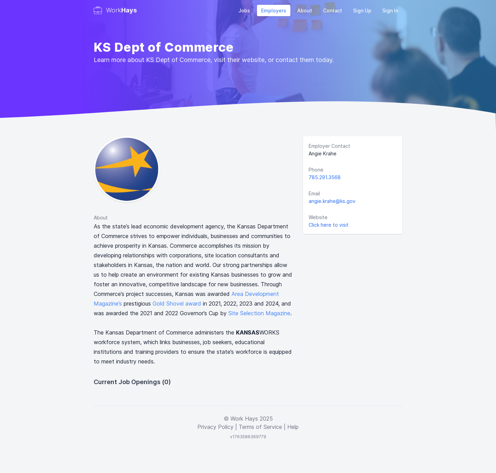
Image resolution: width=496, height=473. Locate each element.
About (304, 10)
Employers (273, 10)
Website (318, 217)
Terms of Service (260, 426)
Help (293, 426)
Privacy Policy (215, 426)
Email (314, 193)
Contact (332, 10)
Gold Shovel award (177, 303)
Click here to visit (329, 225)
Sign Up (362, 10)
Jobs (244, 10)
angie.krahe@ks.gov (332, 201)
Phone (316, 170)
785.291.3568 (325, 177)
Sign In (390, 10)
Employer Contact (329, 146)
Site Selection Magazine (259, 313)
